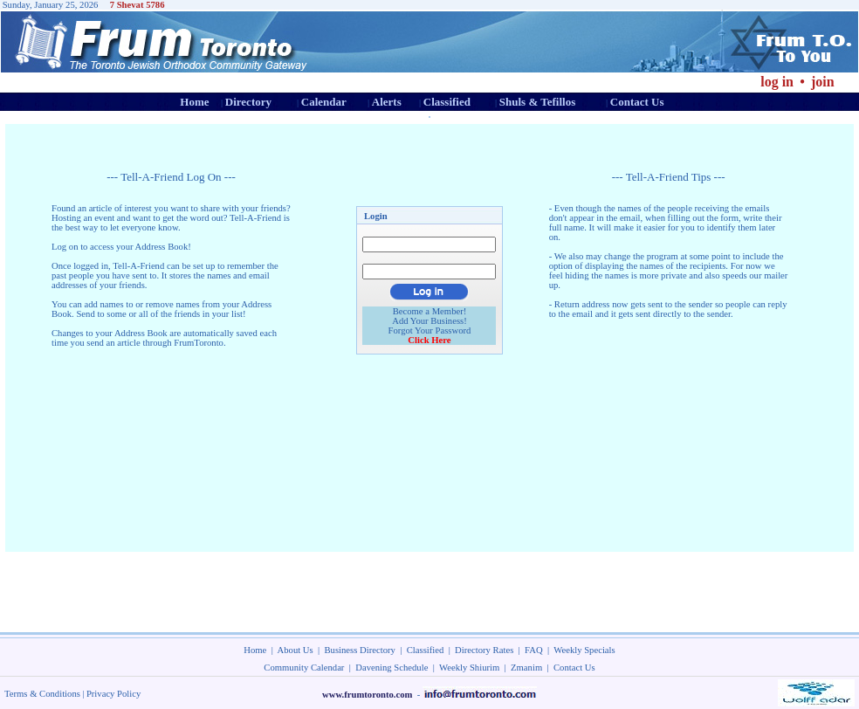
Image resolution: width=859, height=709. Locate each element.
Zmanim (526, 667)
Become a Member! (430, 311)
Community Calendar (304, 667)
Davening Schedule (391, 667)
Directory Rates (484, 650)
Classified (447, 101)
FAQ (534, 650)
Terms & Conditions (42, 694)
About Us (295, 650)
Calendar (324, 101)
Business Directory (360, 650)
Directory (248, 101)
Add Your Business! (429, 321)
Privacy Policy (113, 694)
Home (194, 101)
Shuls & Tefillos (537, 101)
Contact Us (637, 101)
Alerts (387, 101)
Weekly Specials (584, 650)
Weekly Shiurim (469, 667)
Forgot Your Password (429, 330)
